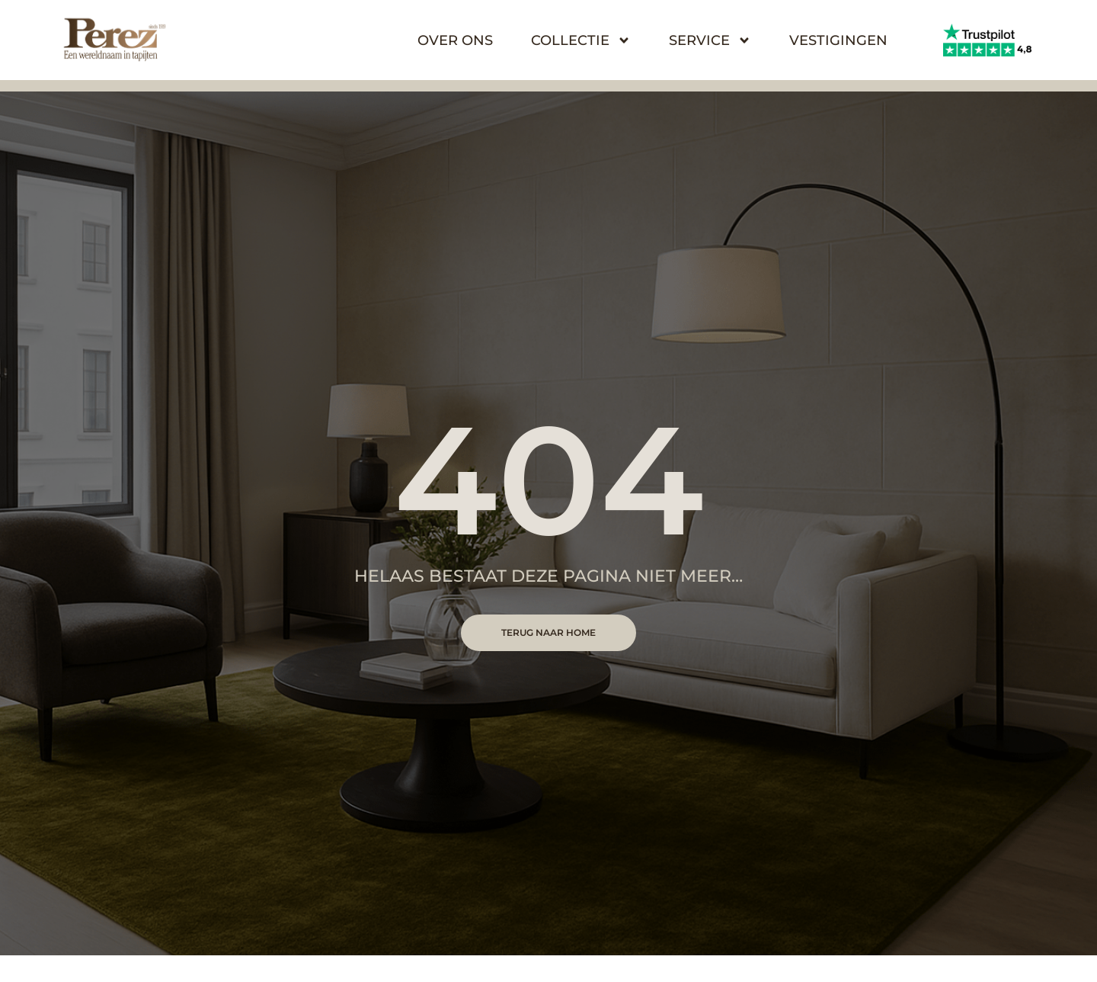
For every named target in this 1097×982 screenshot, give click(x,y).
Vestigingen (838, 40)
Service (710, 40)
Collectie (581, 40)
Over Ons (455, 40)
